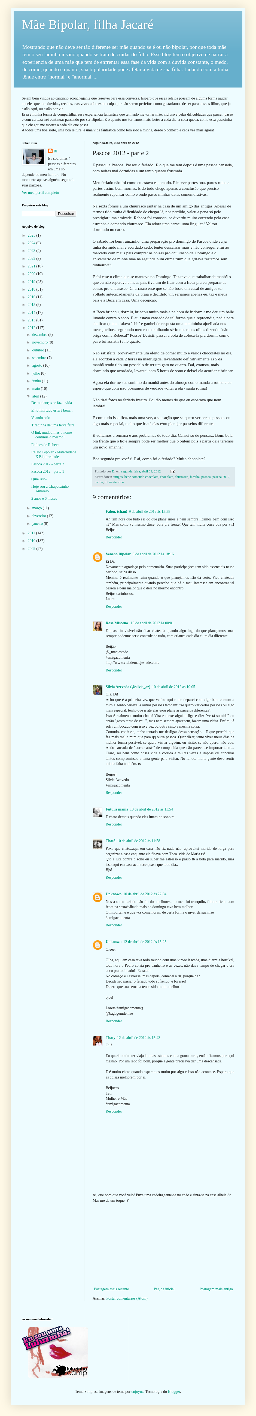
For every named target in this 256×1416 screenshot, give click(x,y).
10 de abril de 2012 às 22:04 (144, 894)
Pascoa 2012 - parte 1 (47, 471)
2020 (32, 274)
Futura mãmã (117, 809)
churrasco (181, 477)
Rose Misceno (117, 623)
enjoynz (138, 1392)
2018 (32, 289)
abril (36, 396)
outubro (38, 350)
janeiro (38, 524)
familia (195, 477)
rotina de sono (114, 482)
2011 (32, 533)
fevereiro (39, 516)
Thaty (110, 1038)
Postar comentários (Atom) (127, 1298)
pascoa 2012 (221, 477)
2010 (32, 541)
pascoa (206, 477)
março (37, 508)
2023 (32, 251)
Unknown (113, 894)
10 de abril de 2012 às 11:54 (151, 809)
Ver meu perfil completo (40, 193)
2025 (32, 235)
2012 (32, 328)
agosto (37, 365)
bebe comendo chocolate (141, 477)
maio (36, 389)
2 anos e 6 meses (44, 498)
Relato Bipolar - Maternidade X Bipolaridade (53, 454)
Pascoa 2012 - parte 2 (47, 464)
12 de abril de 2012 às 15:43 (138, 1038)
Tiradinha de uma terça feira (52, 425)
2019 (32, 282)
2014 (32, 313)
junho (37, 381)
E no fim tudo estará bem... (52, 410)
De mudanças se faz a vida (51, 403)
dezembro (40, 335)
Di (55, 151)
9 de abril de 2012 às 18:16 (153, 554)
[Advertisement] (163, 1245)
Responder (114, 537)
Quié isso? (39, 479)
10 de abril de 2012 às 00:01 (152, 623)
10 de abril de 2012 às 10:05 (173, 687)
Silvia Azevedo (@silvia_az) (128, 687)
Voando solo (40, 418)
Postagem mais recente (111, 1289)
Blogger (174, 1392)
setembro (39, 358)
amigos (118, 477)
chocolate (166, 477)
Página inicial (164, 1289)
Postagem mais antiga (216, 1289)
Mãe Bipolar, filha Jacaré (87, 24)
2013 (32, 320)
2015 (32, 305)
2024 (32, 243)
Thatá (110, 841)
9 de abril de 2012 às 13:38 (149, 512)
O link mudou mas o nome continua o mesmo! (51, 434)
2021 (32, 266)
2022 (32, 259)
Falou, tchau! (116, 512)
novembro (40, 342)
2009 (32, 549)
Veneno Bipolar (118, 554)
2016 (32, 297)
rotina (99, 482)
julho (36, 373)
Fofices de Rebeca (45, 445)
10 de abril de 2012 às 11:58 (138, 841)
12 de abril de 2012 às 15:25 (144, 942)
